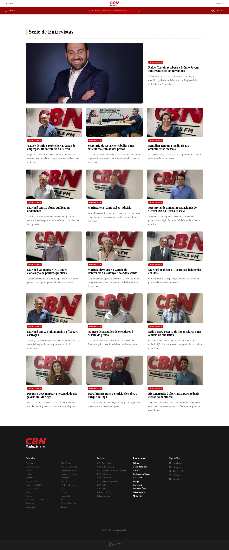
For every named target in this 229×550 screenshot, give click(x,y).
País (62, 489)
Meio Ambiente (32, 489)
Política (29, 496)
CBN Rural (101, 489)
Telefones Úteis (139, 489)
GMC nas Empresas (69, 485)
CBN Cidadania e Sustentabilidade (111, 470)
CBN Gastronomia (105, 478)
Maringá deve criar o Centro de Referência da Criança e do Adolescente (112, 271)
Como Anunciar (140, 467)
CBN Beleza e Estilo (105, 467)
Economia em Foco (105, 492)
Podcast (64, 492)
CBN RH (101, 485)
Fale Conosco (9, 3)
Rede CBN (65, 496)
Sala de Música (103, 496)
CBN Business (67, 463)
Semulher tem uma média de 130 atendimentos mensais (168, 147)
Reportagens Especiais (35, 500)
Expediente (138, 485)
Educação (65, 478)
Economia (30, 478)
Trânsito (64, 507)
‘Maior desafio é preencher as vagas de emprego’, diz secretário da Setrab (51, 147)
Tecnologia (30, 507)
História (136, 470)
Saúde (63, 500)
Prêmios (136, 463)
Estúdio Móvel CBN (34, 485)
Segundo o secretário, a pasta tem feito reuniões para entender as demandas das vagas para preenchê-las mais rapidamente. (53, 158)
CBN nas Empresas (69, 467)
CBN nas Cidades (33, 467)
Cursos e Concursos (69, 474)
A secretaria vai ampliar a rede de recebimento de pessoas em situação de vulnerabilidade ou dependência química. (174, 220)
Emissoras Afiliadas (141, 474)
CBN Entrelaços (104, 474)
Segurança (30, 503)
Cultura (29, 474)
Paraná (28, 492)
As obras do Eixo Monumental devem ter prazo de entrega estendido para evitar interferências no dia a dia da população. (53, 220)
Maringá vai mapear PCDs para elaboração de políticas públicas (47, 271)
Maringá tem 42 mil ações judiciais (109, 207)
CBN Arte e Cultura (105, 463)
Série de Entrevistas (155, 62)
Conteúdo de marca (69, 470)
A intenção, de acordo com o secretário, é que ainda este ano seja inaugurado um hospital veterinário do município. (53, 344)
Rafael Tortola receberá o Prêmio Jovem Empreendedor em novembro (173, 69)
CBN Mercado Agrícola (107, 481)
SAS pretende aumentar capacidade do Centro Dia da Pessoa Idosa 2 (172, 209)
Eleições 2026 (220, 3)
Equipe (136, 481)
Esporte (64, 481)
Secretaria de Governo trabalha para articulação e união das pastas (111, 147)
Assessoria (30, 463)
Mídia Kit (137, 496)
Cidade (29, 470)
